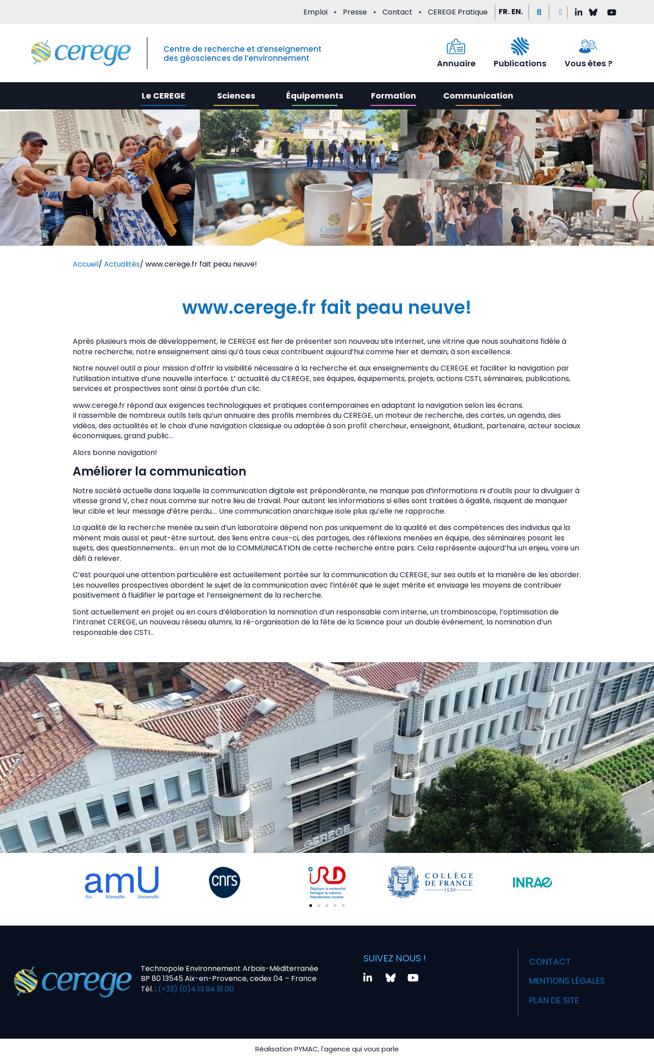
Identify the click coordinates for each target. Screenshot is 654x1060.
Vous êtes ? (588, 63)
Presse (355, 12)
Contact (397, 12)
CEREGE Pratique (458, 12)
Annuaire (456, 63)
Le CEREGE (163, 95)
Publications (520, 63)
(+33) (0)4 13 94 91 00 (195, 983)
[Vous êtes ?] (588, 46)
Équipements (314, 95)
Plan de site (551, 989)
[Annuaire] (456, 46)
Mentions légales (566, 973)
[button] (538, 12)
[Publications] (520, 46)
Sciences (236, 95)
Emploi (315, 12)
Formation (393, 95)
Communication (478, 95)
